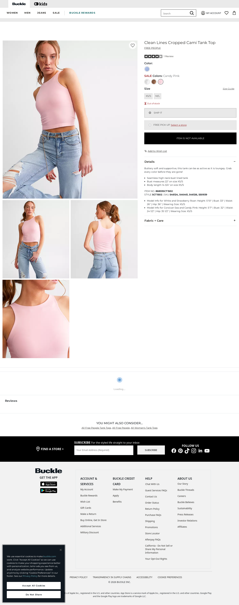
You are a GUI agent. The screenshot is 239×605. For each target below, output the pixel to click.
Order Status (152, 502)
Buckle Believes (185, 501)
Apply (116, 494)
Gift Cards (85, 507)
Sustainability (184, 507)
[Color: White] (147, 81)
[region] (34, 573)
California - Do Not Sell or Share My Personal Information (159, 548)
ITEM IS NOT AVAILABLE (190, 137)
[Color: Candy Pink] (161, 81)
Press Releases (185, 513)
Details (190, 161)
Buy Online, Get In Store (93, 519)
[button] (12, 13)
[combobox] (175, 13)
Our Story (182, 483)
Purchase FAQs (153, 514)
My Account (86, 488)
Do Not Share (34, 594)
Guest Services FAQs (156, 489)
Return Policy (152, 508)
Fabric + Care (190, 220)
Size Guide (228, 88)
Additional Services (90, 525)
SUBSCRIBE (151, 449)
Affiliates (182, 526)
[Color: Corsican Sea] (147, 68)
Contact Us (151, 495)
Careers (181, 495)
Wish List (85, 501)
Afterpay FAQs (153, 538)
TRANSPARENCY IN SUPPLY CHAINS (112, 576)
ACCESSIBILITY (144, 576)
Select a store (179, 124)
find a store (52, 448)
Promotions (151, 526)
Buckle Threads (185, 489)
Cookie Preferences (170, 576)
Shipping (150, 520)
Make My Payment (123, 488)
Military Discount (89, 531)
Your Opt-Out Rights (156, 558)
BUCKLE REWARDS (82, 12)
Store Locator (152, 532)
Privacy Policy (30, 576)
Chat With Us (152, 483)
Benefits (117, 501)
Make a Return (88, 513)
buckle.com (49, 556)
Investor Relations (187, 519)
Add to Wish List (155, 150)
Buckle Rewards (89, 494)
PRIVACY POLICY (78, 576)
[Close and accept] (60, 550)
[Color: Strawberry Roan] (154, 81)
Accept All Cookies (33, 585)
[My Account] (211, 13)
